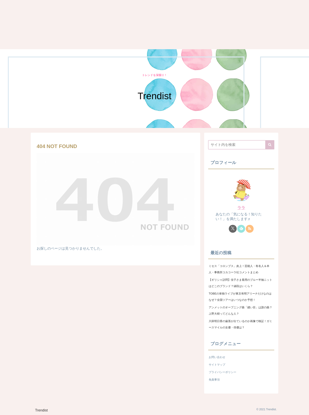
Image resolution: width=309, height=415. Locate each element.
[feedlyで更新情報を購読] (241, 229)
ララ (241, 208)
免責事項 (214, 379)
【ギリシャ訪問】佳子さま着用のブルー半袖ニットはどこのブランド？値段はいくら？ (240, 283)
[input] (241, 144)
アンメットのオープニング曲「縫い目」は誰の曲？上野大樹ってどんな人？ (240, 310)
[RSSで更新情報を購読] (250, 229)
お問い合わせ (217, 357)
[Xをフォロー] (233, 229)
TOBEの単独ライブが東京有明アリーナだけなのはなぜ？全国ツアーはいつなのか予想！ (240, 296)
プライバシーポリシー (222, 372)
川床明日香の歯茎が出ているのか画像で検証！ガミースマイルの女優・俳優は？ (240, 324)
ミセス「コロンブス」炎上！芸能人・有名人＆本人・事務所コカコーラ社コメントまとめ (239, 269)
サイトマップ (217, 364)
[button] (269, 144)
